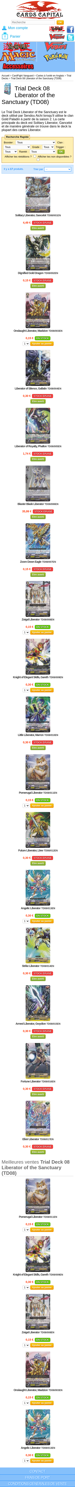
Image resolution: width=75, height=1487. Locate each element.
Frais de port (37, 1478)
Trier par (38, 169)
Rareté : (23, 151)
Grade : (36, 147)
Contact (37, 1471)
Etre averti (38, 228)
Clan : (60, 142)
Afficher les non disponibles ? (54, 156)
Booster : (9, 142)
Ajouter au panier (42, 343)
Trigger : (60, 147)
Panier (15, 36)
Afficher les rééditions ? (18, 156)
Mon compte (18, 28)
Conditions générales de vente (37, 1484)
